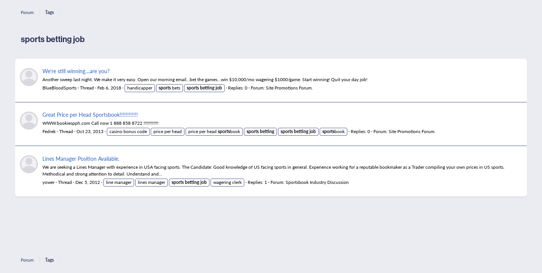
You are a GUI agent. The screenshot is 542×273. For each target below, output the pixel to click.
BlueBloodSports (59, 88)
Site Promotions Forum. (289, 88)
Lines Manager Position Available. (80, 158)
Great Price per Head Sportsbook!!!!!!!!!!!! (90, 114)
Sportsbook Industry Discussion (317, 182)
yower (48, 182)
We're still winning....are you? (75, 71)
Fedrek (49, 131)
